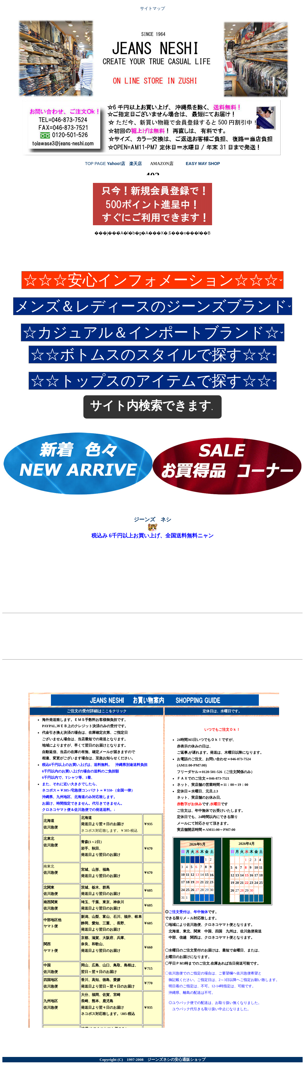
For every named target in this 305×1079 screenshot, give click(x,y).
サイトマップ (152, 8)
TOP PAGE (96, 163)
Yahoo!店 (116, 163)
